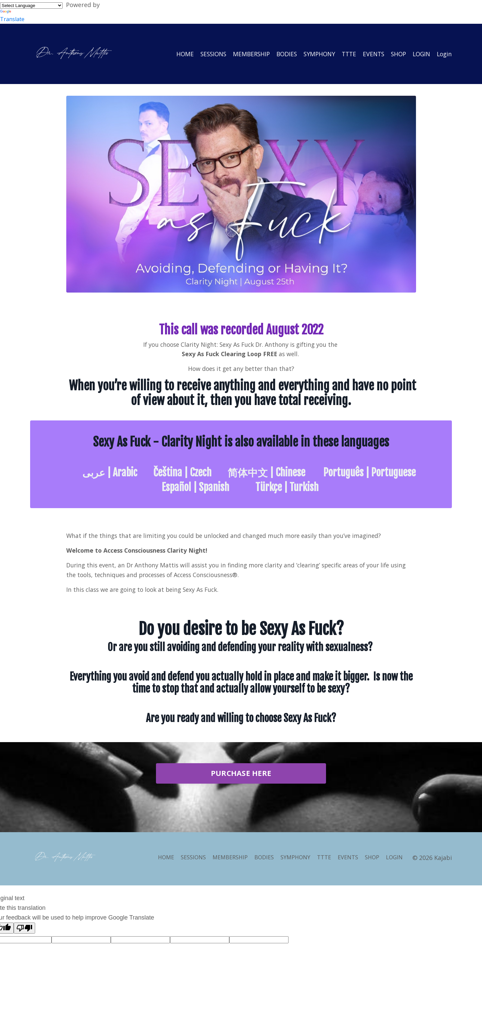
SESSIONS (203, 54)
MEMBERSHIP (243, 54)
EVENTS (369, 54)
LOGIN (419, 54)
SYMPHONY (313, 54)
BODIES (279, 54)
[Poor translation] (24, 928)
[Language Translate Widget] (31, 5)
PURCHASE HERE (241, 775)
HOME (174, 54)
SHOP (396, 54)
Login (444, 54)
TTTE (344, 54)
